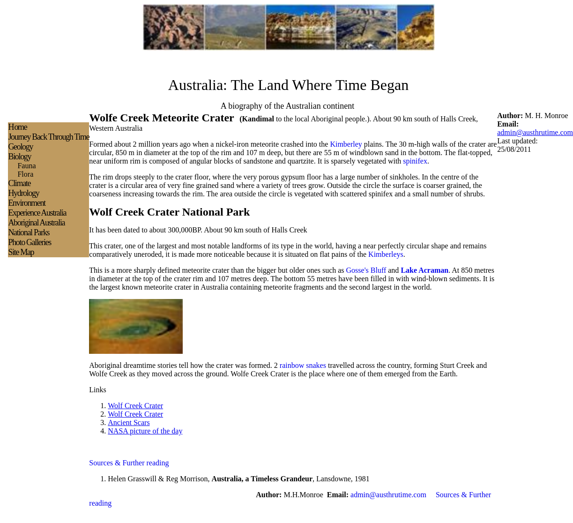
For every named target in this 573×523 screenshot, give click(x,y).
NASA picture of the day (145, 431)
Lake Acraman (424, 270)
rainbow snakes (303, 365)
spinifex (415, 161)
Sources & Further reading (129, 463)
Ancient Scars (128, 422)
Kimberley (346, 144)
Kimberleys (385, 254)
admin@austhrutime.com (535, 132)
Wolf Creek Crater (135, 406)
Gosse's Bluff (366, 270)
